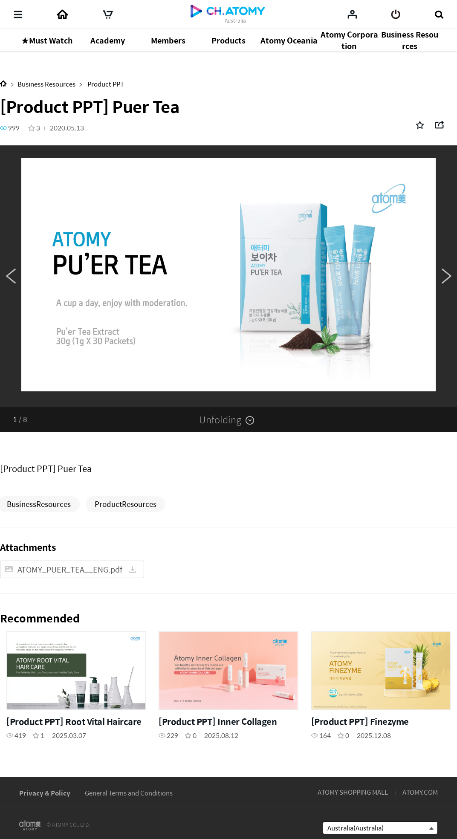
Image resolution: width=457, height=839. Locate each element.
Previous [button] (10, 276)
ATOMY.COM (420, 792)
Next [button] (446, 276)
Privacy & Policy (44, 793)
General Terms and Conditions (129, 793)
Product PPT (105, 84)
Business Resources (46, 84)
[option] (228, 276)
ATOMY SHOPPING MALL (353, 792)
